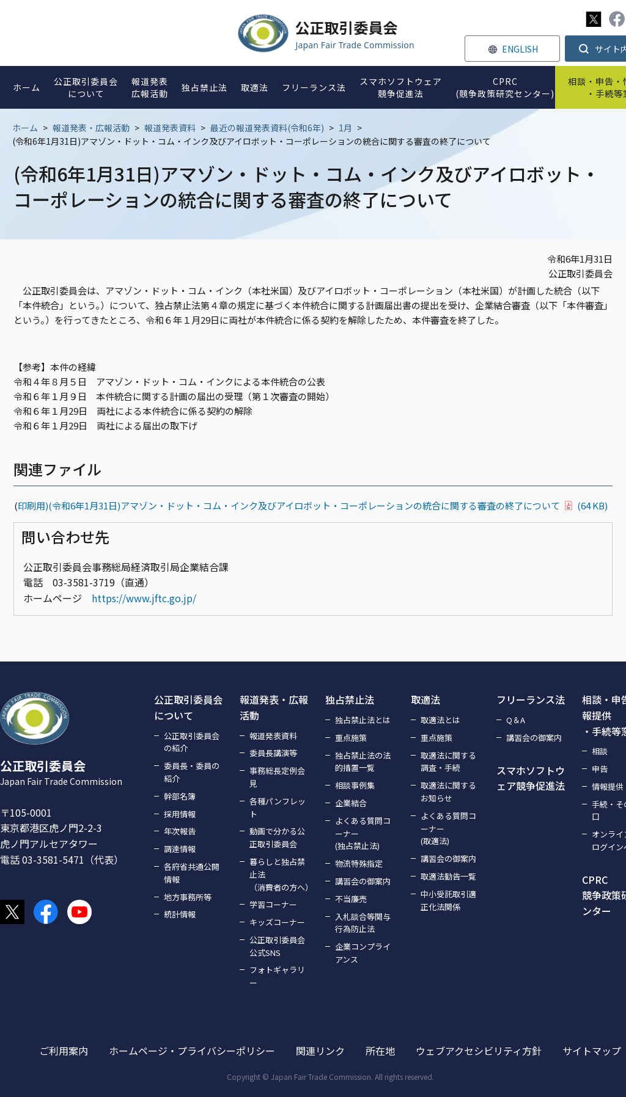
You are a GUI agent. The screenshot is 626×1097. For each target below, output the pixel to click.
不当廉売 (351, 899)
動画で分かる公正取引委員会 (277, 837)
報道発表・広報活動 (91, 128)
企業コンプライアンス (363, 953)
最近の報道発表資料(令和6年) (267, 128)
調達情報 (180, 849)
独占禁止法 (349, 699)
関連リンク (320, 1050)
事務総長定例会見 (277, 777)
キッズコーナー (277, 922)
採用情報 (180, 814)
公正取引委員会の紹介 (191, 742)
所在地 (380, 1050)
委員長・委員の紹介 (191, 772)
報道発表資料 (170, 128)
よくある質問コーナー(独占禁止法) (363, 833)
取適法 (425, 699)
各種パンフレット (277, 807)
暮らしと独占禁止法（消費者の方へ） (280, 874)
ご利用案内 (63, 1050)
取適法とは (440, 720)
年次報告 (180, 831)
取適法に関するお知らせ (448, 791)
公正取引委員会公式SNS (277, 946)
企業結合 (351, 803)
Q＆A (515, 720)
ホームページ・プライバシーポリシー (192, 1050)
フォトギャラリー (277, 976)
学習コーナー (273, 904)
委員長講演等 (273, 753)
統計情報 (180, 914)
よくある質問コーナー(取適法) (448, 828)
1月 (345, 128)
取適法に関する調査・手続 (448, 761)
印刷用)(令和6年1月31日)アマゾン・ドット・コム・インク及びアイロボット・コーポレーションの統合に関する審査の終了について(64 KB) (313, 505)
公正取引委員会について (188, 707)
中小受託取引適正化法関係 (448, 900)
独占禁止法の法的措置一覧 (363, 761)
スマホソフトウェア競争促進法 (530, 778)
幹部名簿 (180, 796)
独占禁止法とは (363, 720)
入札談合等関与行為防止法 (363, 923)
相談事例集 (355, 785)
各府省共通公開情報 (191, 873)
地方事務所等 (188, 897)
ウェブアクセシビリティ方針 (479, 1050)
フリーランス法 (530, 699)
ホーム (25, 128)
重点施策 (351, 737)
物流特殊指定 (359, 863)
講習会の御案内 (363, 881)
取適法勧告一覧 (448, 876)
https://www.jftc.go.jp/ (144, 598)
